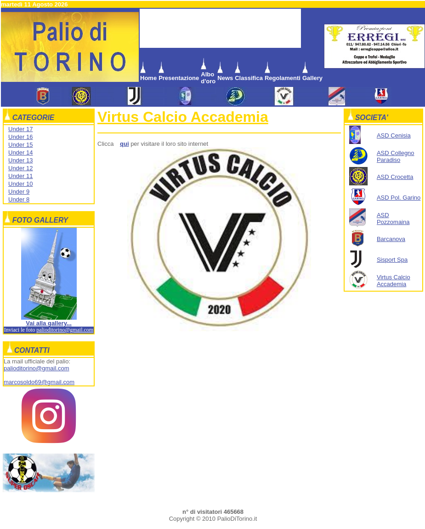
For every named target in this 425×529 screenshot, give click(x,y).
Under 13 (20, 160)
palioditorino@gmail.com (64, 330)
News (225, 78)
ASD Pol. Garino (398, 197)
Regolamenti (282, 78)
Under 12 (20, 168)
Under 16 (20, 136)
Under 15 (20, 144)
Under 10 (20, 183)
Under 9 (18, 191)
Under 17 (20, 129)
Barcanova (391, 239)
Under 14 (20, 152)
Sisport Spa (392, 259)
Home (148, 78)
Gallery (312, 78)
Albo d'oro (208, 78)
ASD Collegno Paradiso (395, 156)
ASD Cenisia (394, 135)
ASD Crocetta (395, 176)
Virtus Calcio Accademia (182, 117)
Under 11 (20, 175)
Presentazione (179, 78)
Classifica (249, 78)
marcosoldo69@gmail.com (39, 382)
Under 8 (18, 199)
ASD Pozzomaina (393, 218)
